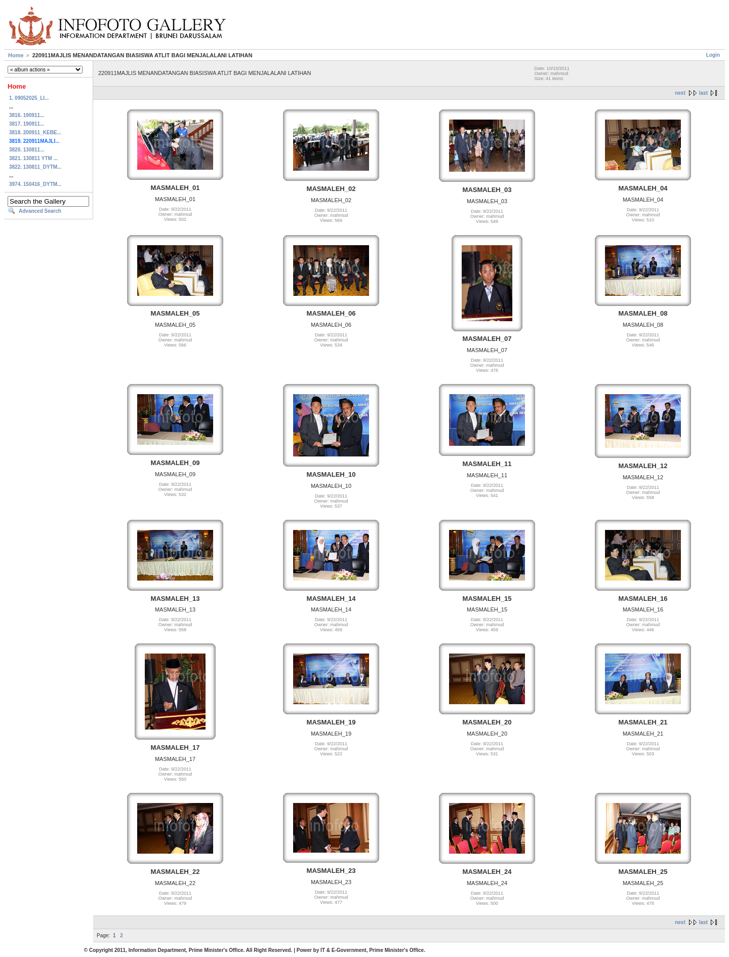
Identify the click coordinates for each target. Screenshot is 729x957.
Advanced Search (40, 211)
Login (713, 55)
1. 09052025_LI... (29, 98)
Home (16, 55)
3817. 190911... (27, 124)
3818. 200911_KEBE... (35, 132)
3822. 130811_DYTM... (35, 167)
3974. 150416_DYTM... (35, 184)
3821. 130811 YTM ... (33, 158)
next (680, 93)
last (703, 93)
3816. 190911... (27, 115)
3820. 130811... (27, 149)
